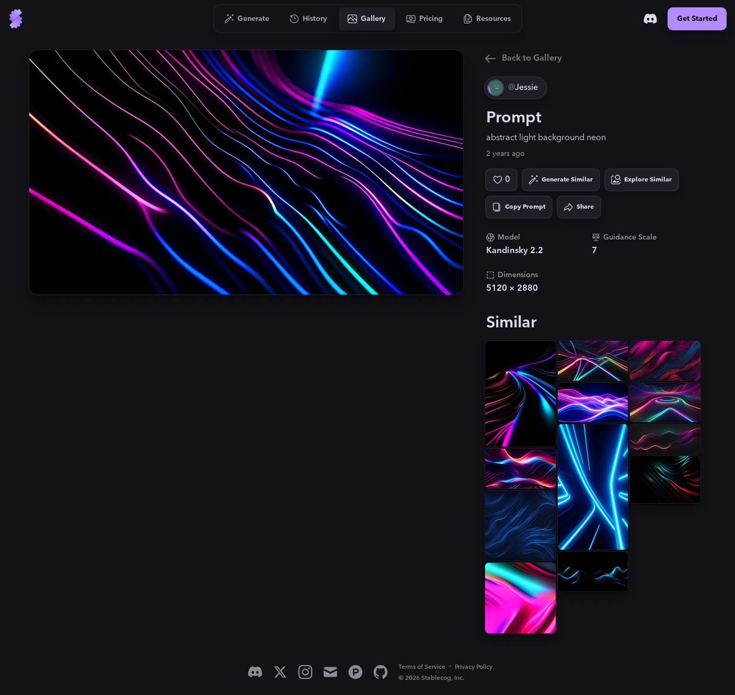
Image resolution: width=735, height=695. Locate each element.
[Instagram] (305, 672)
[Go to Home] (15, 19)
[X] (280, 672)
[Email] (330, 672)
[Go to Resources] (487, 18)
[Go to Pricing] (424, 18)
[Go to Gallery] (367, 18)
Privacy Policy (473, 667)
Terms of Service (421, 667)
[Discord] (650, 19)
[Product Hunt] (355, 672)
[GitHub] (380, 672)
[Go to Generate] (247, 18)
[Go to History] (309, 18)
